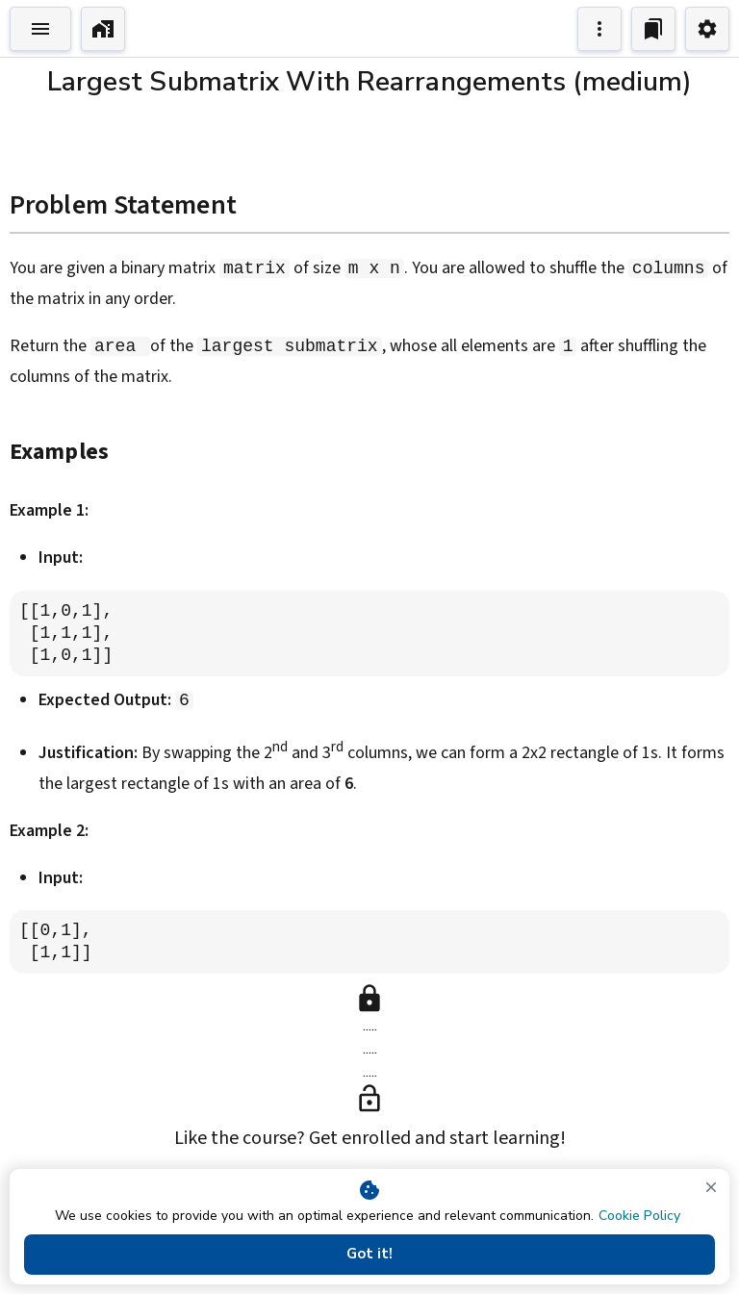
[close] (711, 1187)
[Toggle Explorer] (40, 29)
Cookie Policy (639, 1215)
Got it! (369, 1254)
